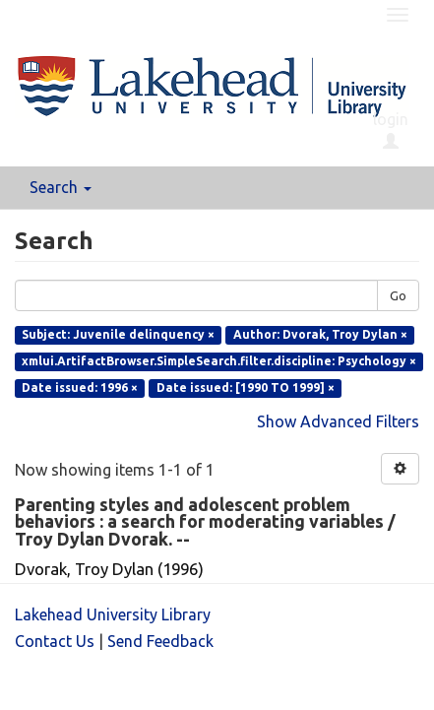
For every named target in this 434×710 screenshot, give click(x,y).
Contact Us (54, 641)
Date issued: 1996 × (80, 387)
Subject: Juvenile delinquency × (118, 334)
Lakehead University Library (113, 614)
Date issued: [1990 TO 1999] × (245, 387)
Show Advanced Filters (338, 421)
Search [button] (61, 187)
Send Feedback (160, 641)
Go (398, 295)
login (390, 130)
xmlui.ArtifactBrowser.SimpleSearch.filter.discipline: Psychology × (219, 361)
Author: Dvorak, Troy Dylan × (320, 334)
